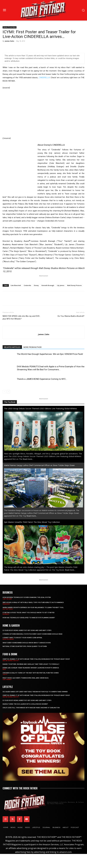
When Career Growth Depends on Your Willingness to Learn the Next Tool (33, 607)
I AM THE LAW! (7, 599)
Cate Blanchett (16, 285)
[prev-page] (4, 391)
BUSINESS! (6, 614)
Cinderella (27, 285)
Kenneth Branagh (48, 285)
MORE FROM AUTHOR (33, 347)
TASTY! (5, 674)
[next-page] (8, 391)
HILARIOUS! (6, 604)
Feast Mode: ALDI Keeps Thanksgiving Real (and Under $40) (26, 678)
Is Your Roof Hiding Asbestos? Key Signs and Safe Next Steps (27, 630)
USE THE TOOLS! (8, 609)
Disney (36, 285)
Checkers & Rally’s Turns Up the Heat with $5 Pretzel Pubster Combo (31, 673)
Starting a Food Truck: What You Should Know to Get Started (29, 612)
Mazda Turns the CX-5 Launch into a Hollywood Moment (25, 704)
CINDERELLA (44, 77)
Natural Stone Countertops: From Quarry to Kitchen (25, 646)
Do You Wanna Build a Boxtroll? (71, 316)
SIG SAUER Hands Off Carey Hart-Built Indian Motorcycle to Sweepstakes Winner (35, 692)
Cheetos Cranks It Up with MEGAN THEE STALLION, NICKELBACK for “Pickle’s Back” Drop (36, 659)
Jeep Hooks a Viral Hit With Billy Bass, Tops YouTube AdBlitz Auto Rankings (33, 602)
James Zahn (9, 41)
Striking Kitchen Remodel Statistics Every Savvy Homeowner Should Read (32, 634)
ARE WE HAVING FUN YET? (11, 660)
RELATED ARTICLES (12, 347)
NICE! (4, 669)
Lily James (60, 285)
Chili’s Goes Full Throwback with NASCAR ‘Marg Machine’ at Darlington (31, 708)
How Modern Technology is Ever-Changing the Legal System (27, 597)
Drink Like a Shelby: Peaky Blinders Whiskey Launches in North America (31, 668)
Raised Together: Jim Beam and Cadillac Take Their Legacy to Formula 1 (31, 664)
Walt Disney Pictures (74, 285)
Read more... (28, 459)
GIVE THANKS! (7, 679)
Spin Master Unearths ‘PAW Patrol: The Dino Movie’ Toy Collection (32, 522)
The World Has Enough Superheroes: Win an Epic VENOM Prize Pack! (50, 354)
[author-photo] (43, 330)
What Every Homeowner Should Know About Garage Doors (27, 643)
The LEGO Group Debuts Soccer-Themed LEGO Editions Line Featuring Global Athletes (40, 408)
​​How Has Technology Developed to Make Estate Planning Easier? (29, 618)
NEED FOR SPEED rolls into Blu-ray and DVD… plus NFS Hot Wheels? (22, 317)
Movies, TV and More (9, 27)
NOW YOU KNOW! (8, 639)
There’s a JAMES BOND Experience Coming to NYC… (42, 379)
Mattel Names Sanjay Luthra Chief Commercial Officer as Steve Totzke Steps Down (39, 465)
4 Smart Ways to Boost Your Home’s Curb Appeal (22, 638)
